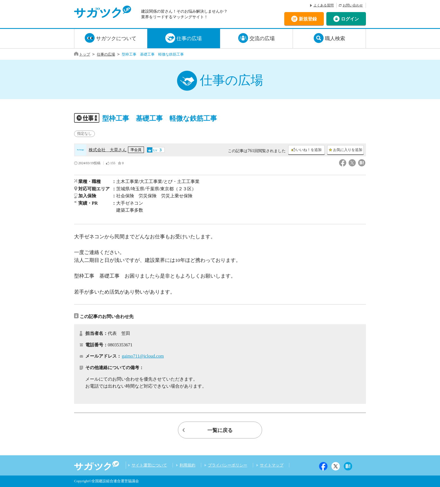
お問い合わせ (353, 5)
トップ (84, 54)
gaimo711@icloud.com (143, 356)
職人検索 (335, 38)
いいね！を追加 (309, 150)
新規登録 (308, 18)
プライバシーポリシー (227, 465)
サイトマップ (271, 465)
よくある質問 (323, 5)
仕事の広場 (189, 38)
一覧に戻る (220, 430)
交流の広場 (262, 38)
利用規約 (187, 465)
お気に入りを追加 (347, 150)
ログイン (350, 18)
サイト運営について (149, 465)
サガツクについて (116, 38)
